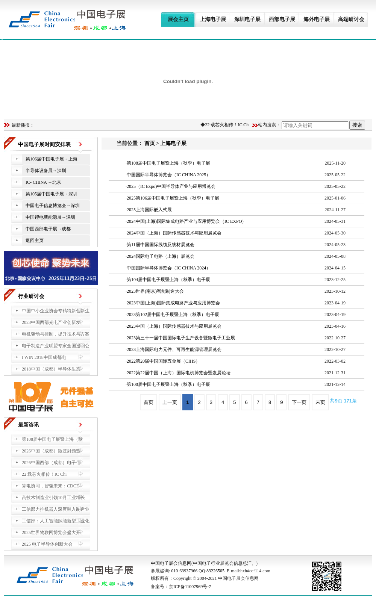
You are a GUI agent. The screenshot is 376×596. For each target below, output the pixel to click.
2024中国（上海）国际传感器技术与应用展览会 (174, 233)
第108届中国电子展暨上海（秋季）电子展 (168, 163)
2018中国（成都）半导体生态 (51, 369)
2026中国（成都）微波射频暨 (51, 451)
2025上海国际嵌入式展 (149, 209)
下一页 (299, 402)
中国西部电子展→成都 (48, 228)
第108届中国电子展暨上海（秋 (52, 439)
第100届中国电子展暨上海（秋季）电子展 (168, 384)
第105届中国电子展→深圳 (51, 194)
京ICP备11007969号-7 (190, 586)
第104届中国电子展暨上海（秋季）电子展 (168, 279)
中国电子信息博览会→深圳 (53, 205)
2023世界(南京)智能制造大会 (155, 291)
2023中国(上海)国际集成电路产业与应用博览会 (173, 303)
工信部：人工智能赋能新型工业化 (55, 520)
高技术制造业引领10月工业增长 (53, 497)
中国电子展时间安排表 (44, 144)
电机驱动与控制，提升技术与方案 (55, 334)
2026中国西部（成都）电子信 (51, 462)
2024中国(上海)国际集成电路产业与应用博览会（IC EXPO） (186, 221)
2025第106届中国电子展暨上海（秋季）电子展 (173, 198)
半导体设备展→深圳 (46, 170)
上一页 (169, 402)
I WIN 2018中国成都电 (44, 357)
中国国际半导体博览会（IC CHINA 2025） (169, 174)
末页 (320, 402)
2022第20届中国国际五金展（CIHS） (163, 361)
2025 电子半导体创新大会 (47, 544)
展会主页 (178, 19)
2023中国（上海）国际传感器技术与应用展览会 (174, 326)
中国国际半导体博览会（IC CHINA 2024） (169, 268)
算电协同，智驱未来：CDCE (50, 486)
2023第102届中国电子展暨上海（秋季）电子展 (173, 314)
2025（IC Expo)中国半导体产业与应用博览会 (171, 186)
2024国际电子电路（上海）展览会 (160, 256)
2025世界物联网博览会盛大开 (51, 532)
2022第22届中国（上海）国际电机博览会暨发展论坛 (178, 372)
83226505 (215, 570)
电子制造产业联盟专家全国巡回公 (55, 345)
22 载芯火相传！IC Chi (228, 124)
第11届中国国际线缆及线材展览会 (160, 244)
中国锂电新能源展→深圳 (50, 217)
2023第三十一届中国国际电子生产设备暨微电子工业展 (181, 337)
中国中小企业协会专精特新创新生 (55, 310)
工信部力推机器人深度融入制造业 (55, 509)
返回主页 (35, 240)
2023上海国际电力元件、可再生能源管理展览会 (174, 349)
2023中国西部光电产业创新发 (51, 322)
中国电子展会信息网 (171, 563)
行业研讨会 (31, 296)
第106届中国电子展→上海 (51, 159)
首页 (149, 143)
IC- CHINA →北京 (43, 182)
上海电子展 (213, 19)
